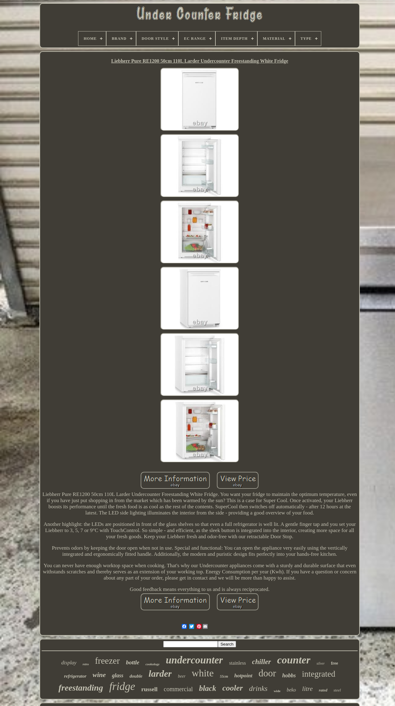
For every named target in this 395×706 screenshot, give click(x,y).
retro (86, 664)
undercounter (194, 660)
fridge (122, 686)
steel (337, 690)
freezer (107, 661)
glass (117, 675)
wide (277, 691)
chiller (261, 662)
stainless (237, 663)
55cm (224, 676)
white (203, 673)
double (136, 676)
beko (291, 689)
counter (293, 660)
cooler (232, 687)
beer (181, 676)
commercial (178, 689)
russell (149, 689)
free (334, 663)
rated (323, 690)
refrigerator (75, 676)
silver (321, 663)
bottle (132, 662)
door (267, 673)
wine (99, 675)
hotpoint (243, 676)
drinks (258, 688)
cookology (152, 664)
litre (307, 688)
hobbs (289, 675)
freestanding (80, 687)
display (69, 663)
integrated (318, 674)
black (207, 688)
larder (160, 673)
